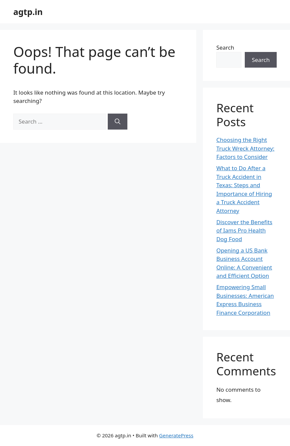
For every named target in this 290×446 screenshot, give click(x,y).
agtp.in (28, 11)
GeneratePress (176, 435)
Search (225, 47)
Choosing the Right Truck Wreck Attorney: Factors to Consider (245, 148)
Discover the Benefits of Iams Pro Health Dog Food (244, 230)
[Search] (117, 122)
